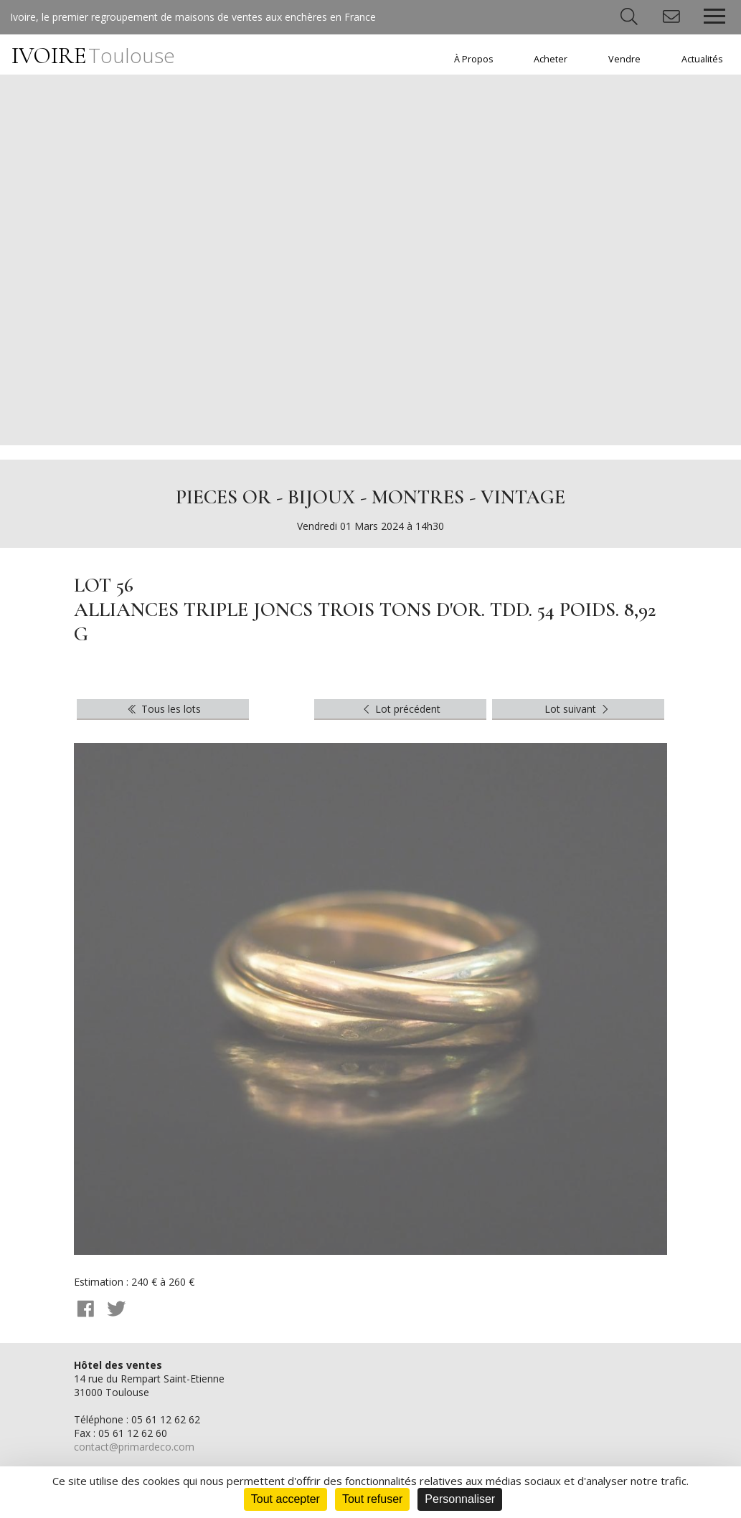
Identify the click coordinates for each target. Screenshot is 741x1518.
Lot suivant (578, 709)
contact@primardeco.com (134, 1446)
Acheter (550, 59)
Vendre (624, 59)
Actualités (702, 59)
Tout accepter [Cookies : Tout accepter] (285, 1499)
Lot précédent (400, 709)
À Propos (474, 59)
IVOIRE (93, 56)
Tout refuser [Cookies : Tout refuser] (372, 1499)
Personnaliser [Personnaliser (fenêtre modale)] (460, 1499)
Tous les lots (163, 709)
